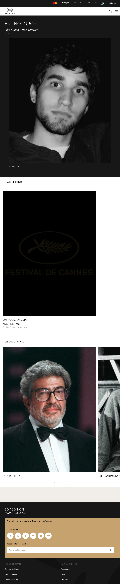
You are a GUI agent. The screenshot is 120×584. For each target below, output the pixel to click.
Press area (65, 569)
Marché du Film (11, 574)
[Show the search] (110, 11)
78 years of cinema (69, 564)
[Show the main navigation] (116, 11)
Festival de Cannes (13, 564)
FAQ (63, 574)
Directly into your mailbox (17, 544)
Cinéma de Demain (13, 569)
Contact (64, 579)
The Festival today (12, 579)
